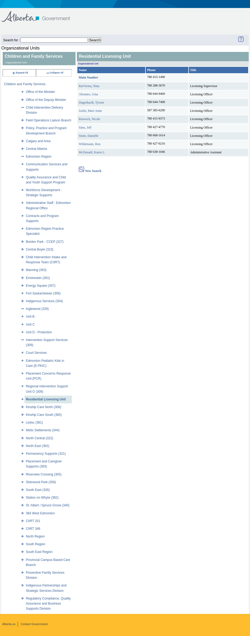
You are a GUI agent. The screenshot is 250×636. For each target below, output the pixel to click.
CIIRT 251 (33, 521)
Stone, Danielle (88, 136)
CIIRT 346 (33, 529)
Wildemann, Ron (90, 144)
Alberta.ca (8, 624)
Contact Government (34, 624)
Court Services (36, 353)
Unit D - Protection (39, 332)
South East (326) (38, 490)
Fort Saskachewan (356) (43, 293)
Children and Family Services (24, 84)
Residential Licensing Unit (46, 399)
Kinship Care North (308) (43, 407)
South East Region (39, 552)
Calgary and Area (38, 141)
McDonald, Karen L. (92, 152)
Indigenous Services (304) (44, 301)
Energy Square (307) (40, 286)
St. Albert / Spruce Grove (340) (47, 505)
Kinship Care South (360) (44, 415)
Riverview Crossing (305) (43, 474)
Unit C (30, 324)
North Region (35, 536)
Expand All (20, 72)
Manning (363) (36, 270)
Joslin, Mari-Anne (90, 111)
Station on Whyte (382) (42, 497)
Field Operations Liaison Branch (48, 120)
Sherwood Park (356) (41, 482)
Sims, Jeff (85, 127)
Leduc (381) (34, 422)
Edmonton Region (38, 156)
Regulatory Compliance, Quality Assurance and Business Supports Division (48, 603)
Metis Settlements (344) (43, 430)
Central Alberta (36, 149)
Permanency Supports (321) (46, 454)
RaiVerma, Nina (89, 86)
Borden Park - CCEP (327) (45, 242)
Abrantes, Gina (88, 94)
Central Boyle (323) (39, 249)
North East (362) (37, 446)
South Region (35, 544)
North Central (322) (39, 438)
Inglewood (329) (37, 309)
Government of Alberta (40, 14)
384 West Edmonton (40, 513)
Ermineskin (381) (38, 278)
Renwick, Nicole (89, 119)
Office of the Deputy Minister (46, 100)
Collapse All (54, 72)
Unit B (30, 316)
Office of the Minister (40, 92)
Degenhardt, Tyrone (91, 102)
